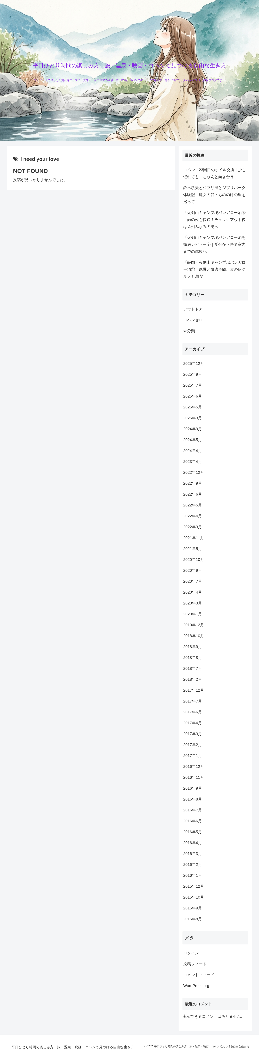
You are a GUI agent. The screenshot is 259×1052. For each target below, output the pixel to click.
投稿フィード (195, 964)
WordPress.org (196, 986)
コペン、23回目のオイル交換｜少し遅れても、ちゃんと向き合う (214, 173)
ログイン (191, 953)
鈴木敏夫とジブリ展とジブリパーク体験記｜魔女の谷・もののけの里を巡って (214, 195)
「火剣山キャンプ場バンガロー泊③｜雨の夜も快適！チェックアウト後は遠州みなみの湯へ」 (214, 219)
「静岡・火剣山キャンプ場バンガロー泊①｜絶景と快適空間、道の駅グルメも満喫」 (214, 269)
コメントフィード (198, 975)
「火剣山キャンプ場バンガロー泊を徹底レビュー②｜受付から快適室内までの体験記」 (214, 244)
